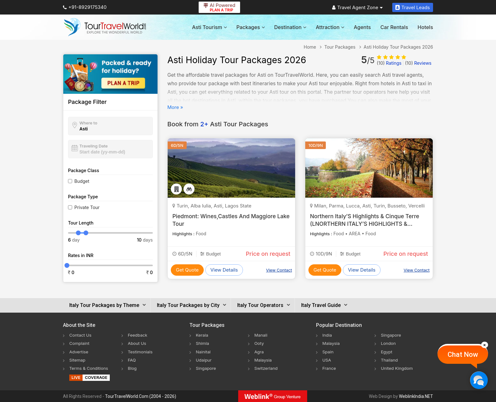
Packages (250, 27)
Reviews (418, 63)
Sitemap (77, 359)
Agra (259, 351)
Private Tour (87, 207)
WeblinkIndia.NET (416, 396)
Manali (261, 335)
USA (327, 359)
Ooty (259, 343)
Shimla (203, 343)
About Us (137, 343)
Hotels (425, 27)
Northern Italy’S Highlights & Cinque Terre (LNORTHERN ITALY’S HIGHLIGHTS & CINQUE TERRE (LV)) (367, 223)
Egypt (387, 351)
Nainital (203, 351)
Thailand (390, 359)
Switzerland (266, 367)
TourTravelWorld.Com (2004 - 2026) (140, 396)
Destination (290, 27)
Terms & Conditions (89, 367)
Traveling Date (93, 145)
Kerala (202, 335)
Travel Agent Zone (357, 7)
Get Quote (187, 270)
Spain (328, 351)
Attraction (330, 27)
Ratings (389, 63)
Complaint (79, 343)
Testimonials (141, 351)
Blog (132, 367)
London (389, 343)
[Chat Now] (478, 380)
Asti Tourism (209, 27)
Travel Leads (412, 7)
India (327, 335)
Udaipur (204, 359)
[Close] (484, 345)
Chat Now (463, 354)
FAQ (132, 359)
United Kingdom (397, 367)
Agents (362, 27)
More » (175, 107)
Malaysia (263, 359)
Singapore (206, 367)
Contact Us (81, 335)
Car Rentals (394, 27)
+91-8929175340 (85, 7)
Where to (88, 122)
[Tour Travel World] (105, 27)
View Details (224, 270)
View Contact (279, 270)
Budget (81, 181)
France (329, 367)
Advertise (79, 351)
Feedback (138, 335)
